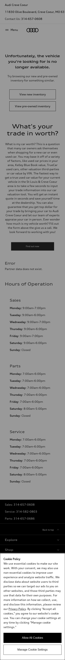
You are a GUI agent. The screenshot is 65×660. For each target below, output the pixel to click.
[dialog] (32, 606)
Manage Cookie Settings (32, 649)
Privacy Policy (17, 609)
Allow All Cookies (32, 637)
